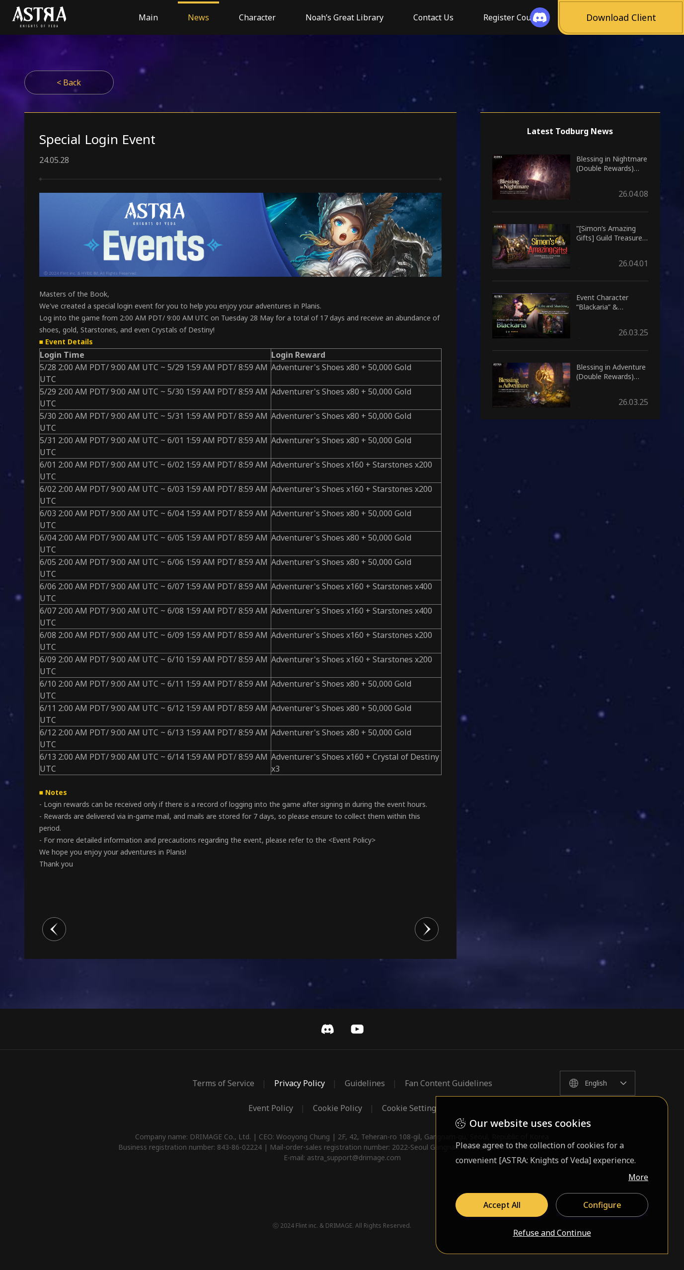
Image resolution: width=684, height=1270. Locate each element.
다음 (427, 929)
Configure (602, 1204)
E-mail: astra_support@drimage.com (342, 1157)
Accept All (502, 1204)
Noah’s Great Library (344, 17)
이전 (54, 929)
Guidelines (365, 1083)
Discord (327, 1029)
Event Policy (270, 1108)
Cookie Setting (409, 1108)
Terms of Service (223, 1083)
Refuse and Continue (552, 1233)
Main (148, 17)
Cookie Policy (337, 1108)
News (198, 17)
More (638, 1177)
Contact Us (433, 17)
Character (257, 17)
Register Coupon (514, 17)
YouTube (357, 1029)
